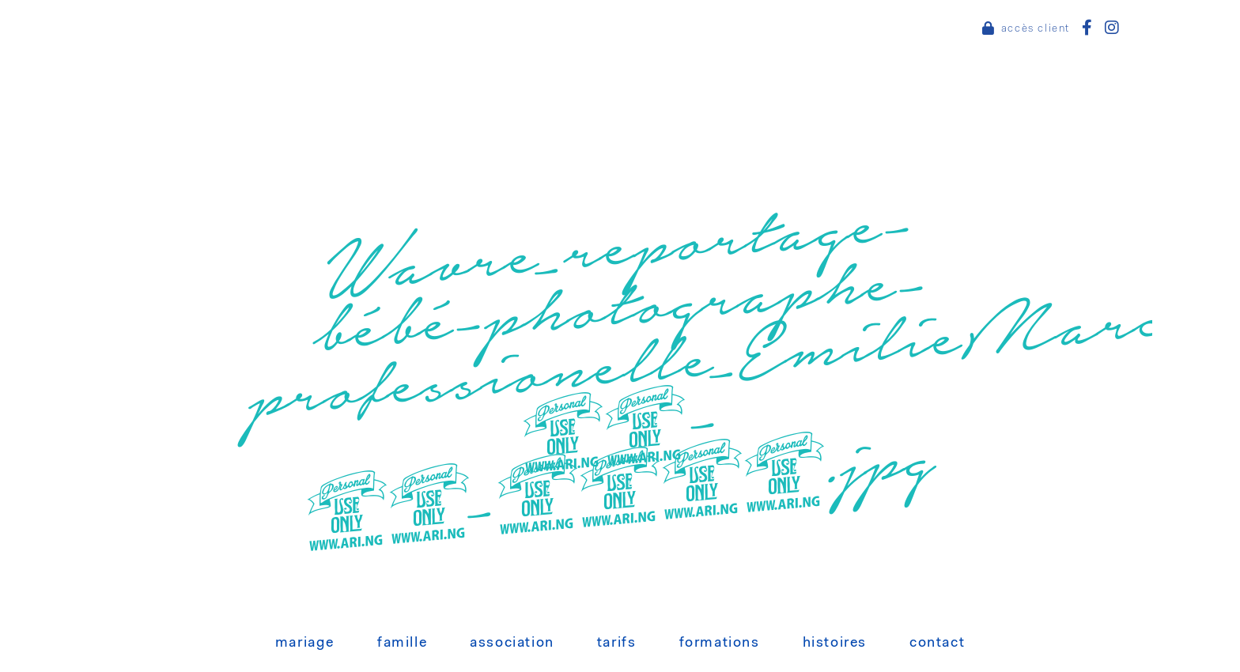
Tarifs (617, 643)
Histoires (835, 643)
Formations (719, 643)
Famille (402, 643)
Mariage (305, 643)
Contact (937, 643)
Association (512, 643)
